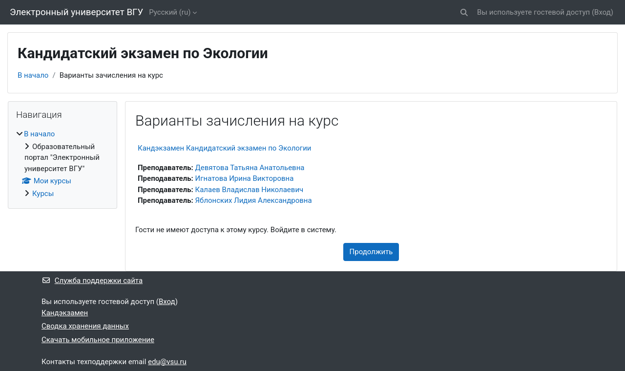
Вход (602, 12)
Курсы (43, 193)
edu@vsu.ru (167, 361)
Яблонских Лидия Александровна (253, 200)
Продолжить (371, 251)
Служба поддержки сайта (92, 280)
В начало (33, 75)
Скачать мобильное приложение (98, 339)
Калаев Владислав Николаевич (249, 189)
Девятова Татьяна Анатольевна (250, 167)
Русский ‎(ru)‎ (169, 12)
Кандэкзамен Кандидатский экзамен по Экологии (224, 148)
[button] (464, 12)
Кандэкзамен (65, 312)
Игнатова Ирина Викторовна (244, 178)
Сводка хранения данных (85, 326)
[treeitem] (62, 164)
